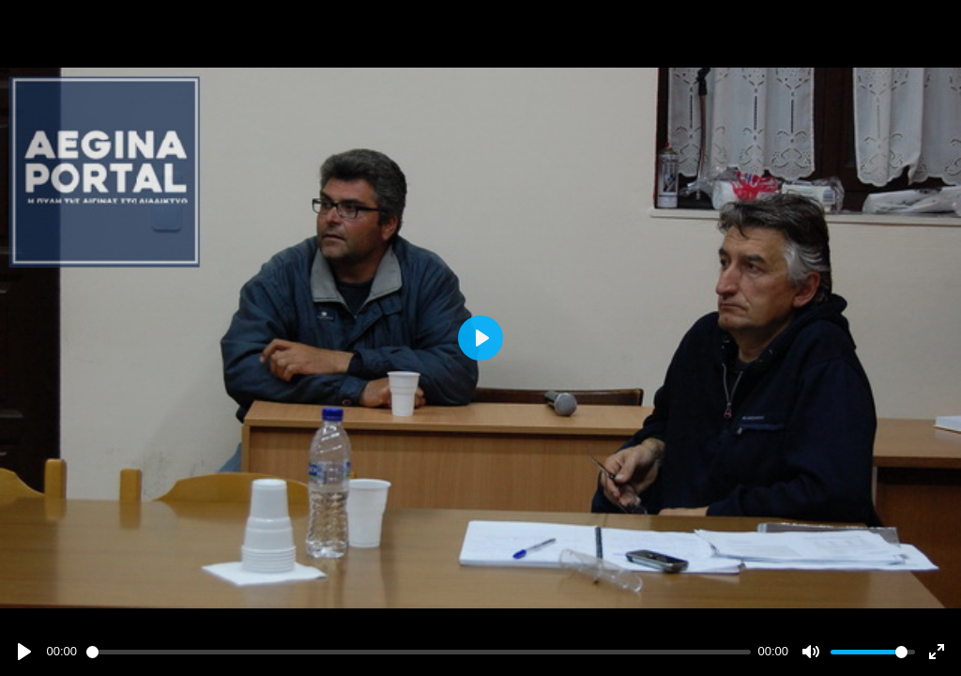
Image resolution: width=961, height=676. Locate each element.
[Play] (24, 652)
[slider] (418, 652)
